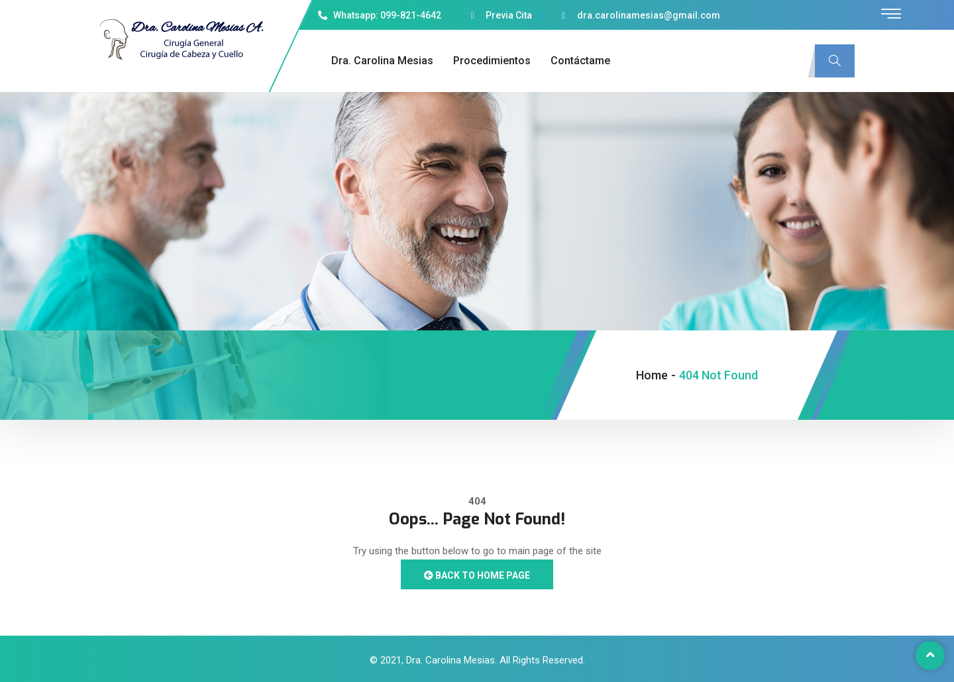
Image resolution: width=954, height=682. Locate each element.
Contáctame (580, 60)
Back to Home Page (477, 575)
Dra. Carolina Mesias (382, 60)
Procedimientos (492, 60)
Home (652, 375)
